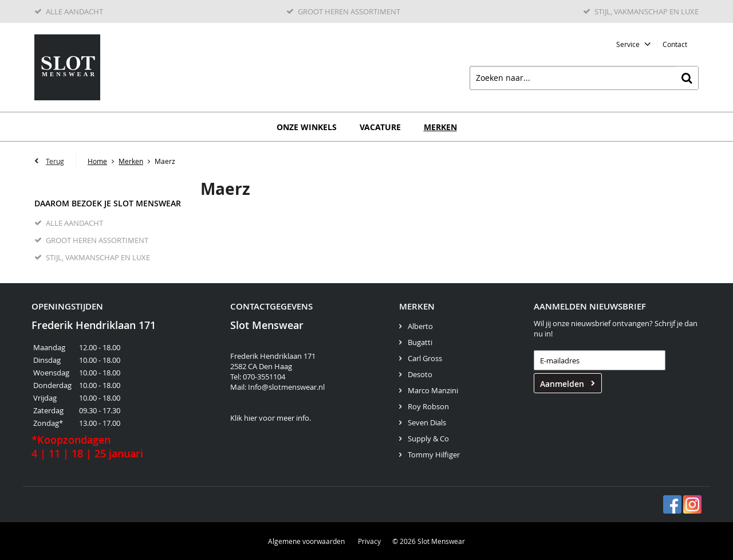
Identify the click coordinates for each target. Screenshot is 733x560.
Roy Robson (428, 406)
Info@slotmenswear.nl (286, 387)
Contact (675, 44)
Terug (55, 161)
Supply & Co (428, 438)
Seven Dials (427, 422)
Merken (440, 127)
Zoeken (686, 77)
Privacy (369, 541)
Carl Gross (425, 358)
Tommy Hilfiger (434, 454)
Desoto (420, 374)
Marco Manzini (433, 390)
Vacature (380, 127)
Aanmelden (562, 383)
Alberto (420, 326)
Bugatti (420, 342)
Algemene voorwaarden (306, 541)
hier (250, 418)
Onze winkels (307, 127)
